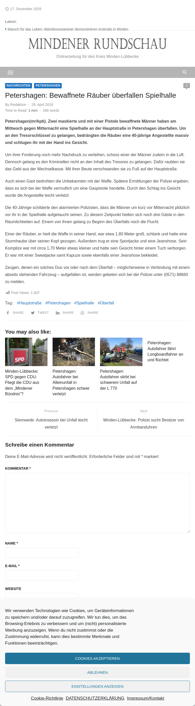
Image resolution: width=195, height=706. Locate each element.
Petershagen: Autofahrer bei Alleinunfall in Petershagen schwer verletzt (71, 382)
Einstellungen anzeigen (97, 686)
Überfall (107, 303)
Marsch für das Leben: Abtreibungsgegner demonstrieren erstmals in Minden (68, 29)
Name (11, 543)
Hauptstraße (30, 303)
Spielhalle (85, 303)
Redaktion (18, 105)
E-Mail (12, 566)
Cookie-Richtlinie (47, 698)
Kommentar (18, 468)
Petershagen (48, 85)
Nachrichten (18, 85)
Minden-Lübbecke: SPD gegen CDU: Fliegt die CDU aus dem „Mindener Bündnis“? (22, 382)
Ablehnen (97, 672)
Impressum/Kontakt (145, 698)
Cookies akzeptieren (97, 658)
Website (13, 589)
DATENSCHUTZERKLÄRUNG (95, 698)
